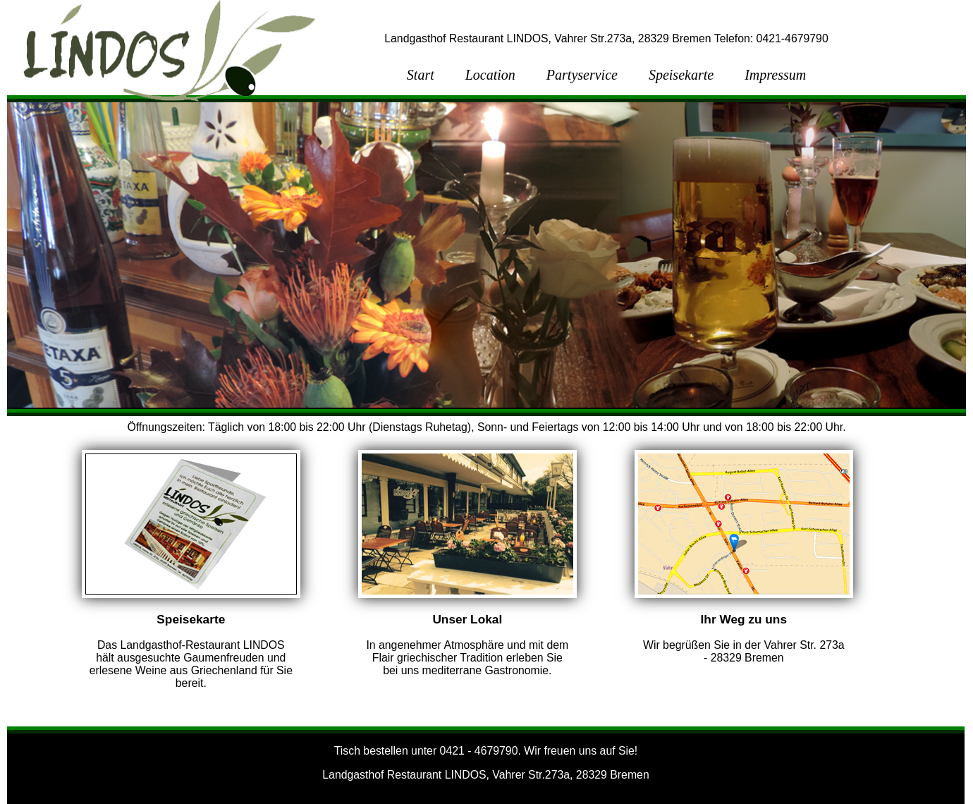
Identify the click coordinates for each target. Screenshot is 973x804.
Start (420, 75)
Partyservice (582, 75)
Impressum (775, 75)
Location (490, 75)
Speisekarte (681, 75)
